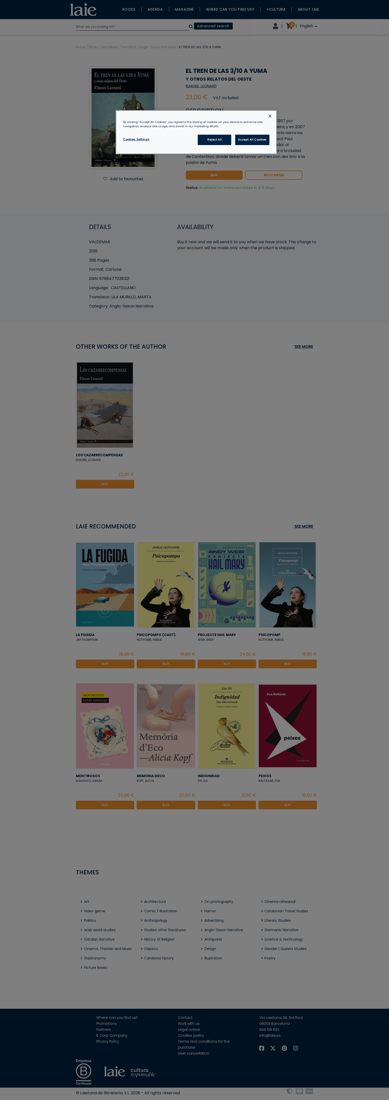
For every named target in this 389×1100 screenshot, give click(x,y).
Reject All (214, 140)
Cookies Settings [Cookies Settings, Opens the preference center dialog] (136, 139)
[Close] (269, 116)
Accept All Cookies (252, 140)
